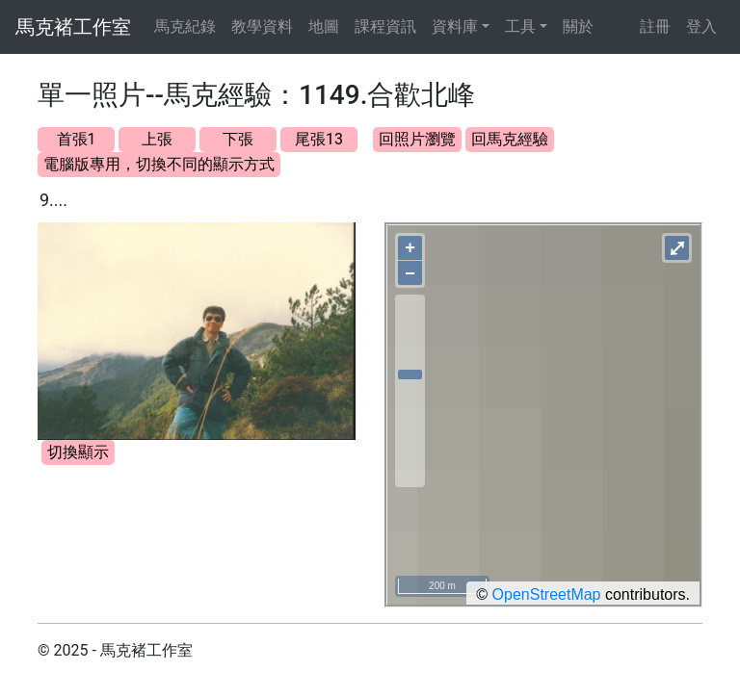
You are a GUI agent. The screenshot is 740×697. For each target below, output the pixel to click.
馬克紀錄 (185, 26)
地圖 (323, 26)
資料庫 (455, 26)
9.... (53, 200)
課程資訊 (385, 26)
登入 (701, 26)
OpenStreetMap (546, 594)
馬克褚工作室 (73, 27)
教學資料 (262, 26)
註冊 (655, 26)
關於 (578, 26)
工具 (520, 26)
